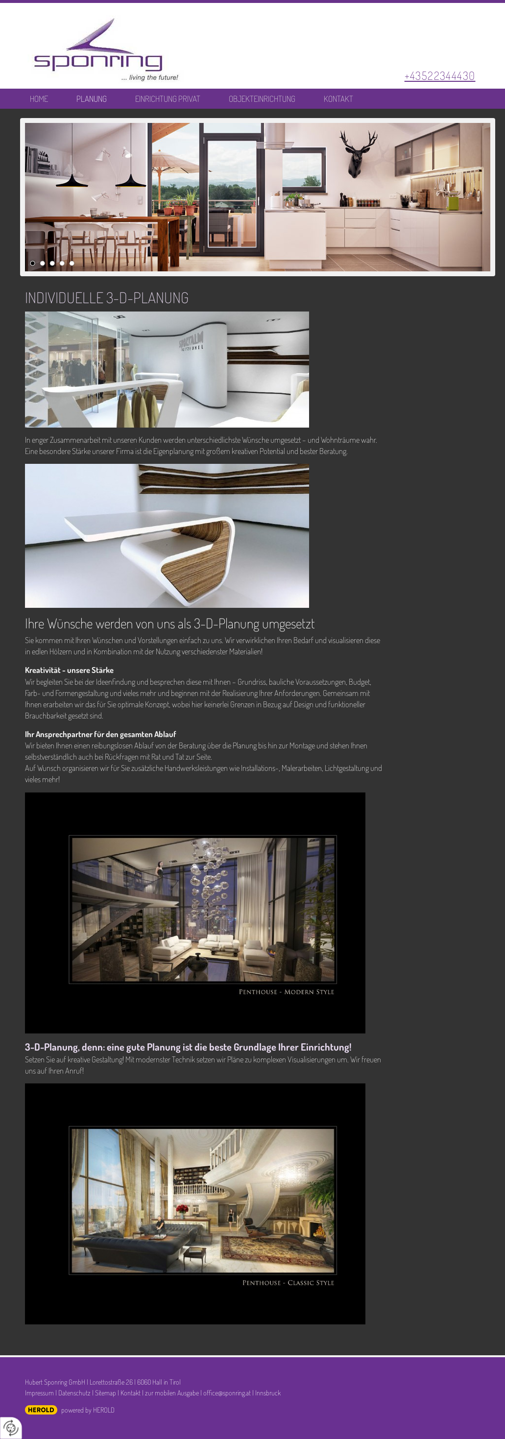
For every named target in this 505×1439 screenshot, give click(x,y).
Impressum (39, 1392)
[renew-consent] (11, 1428)
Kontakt (338, 99)
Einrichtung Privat (167, 99)
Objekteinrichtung (262, 99)
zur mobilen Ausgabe (172, 1392)
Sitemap (105, 1392)
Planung (91, 99)
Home (39, 99)
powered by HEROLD (88, 1409)
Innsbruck (268, 1392)
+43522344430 (440, 75)
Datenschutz (74, 1392)
